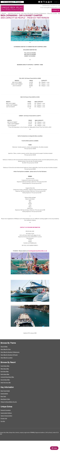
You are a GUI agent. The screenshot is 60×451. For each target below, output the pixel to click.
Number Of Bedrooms (40, 13)
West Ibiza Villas (5, 368)
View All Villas (4, 346)
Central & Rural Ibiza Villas (7, 377)
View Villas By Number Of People (9, 355)
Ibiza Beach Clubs (5, 399)
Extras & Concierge (6, 410)
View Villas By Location (6, 357)
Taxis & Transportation (6, 415)
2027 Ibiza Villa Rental (27, 13)
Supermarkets (4, 393)
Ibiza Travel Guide (5, 391)
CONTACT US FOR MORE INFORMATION (30, 227)
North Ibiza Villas (5, 374)
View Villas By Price (6, 349)
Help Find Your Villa (6, 382)
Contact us (55, 10)
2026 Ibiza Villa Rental (14, 13)
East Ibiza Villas (5, 371)
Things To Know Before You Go (9, 402)
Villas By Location (52, 13)
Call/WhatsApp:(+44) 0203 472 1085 (51, 5)
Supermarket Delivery (6, 413)
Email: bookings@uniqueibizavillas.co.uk (50, 7)
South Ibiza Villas (5, 366)
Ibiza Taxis (3, 396)
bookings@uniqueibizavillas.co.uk (38, 251)
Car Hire (3, 421)
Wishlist (4, 13)
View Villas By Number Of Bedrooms (10, 352)
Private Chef (4, 418)
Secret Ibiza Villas (5, 379)
